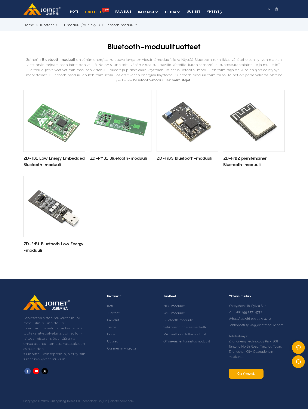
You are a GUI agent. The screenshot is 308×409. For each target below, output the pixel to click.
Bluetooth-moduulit (119, 25)
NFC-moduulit (174, 306)
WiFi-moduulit (174, 313)
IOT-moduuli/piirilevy (77, 25)
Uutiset (112, 341)
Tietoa (111, 327)
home (28, 25)
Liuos (111, 334)
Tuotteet (47, 25)
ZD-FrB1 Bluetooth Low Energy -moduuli (53, 247)
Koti (110, 306)
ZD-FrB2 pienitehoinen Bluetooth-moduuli (245, 161)
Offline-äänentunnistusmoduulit (186, 341)
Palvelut (113, 320)
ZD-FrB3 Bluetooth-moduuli (184, 158)
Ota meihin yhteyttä (121, 348)
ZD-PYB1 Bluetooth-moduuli (118, 158)
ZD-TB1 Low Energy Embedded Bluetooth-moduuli (54, 161)
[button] (221, 12)
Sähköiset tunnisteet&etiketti (184, 327)
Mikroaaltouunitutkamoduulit (184, 334)
